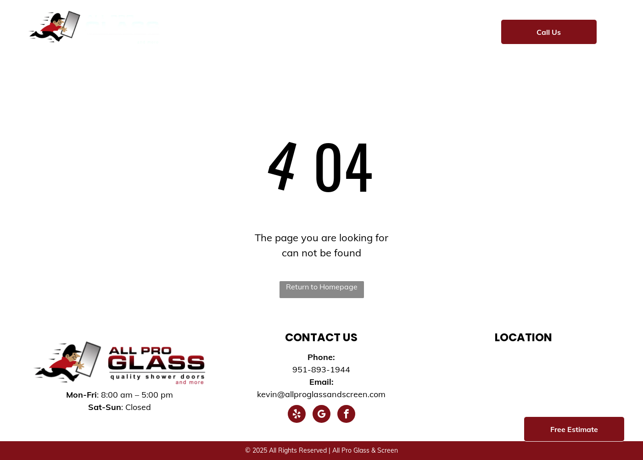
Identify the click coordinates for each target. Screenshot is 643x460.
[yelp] (297, 415)
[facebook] (346, 415)
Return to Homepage (322, 286)
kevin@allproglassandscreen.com (321, 394)
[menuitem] (195, 30)
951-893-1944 (321, 369)
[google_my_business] (321, 415)
